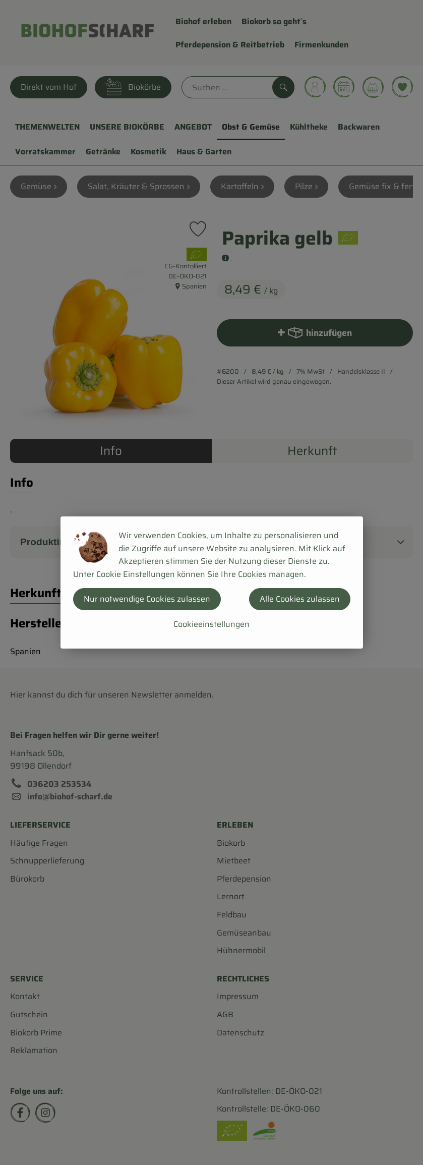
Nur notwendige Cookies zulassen (147, 599)
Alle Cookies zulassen (300, 599)
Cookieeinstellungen (211, 624)
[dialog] (211, 582)
